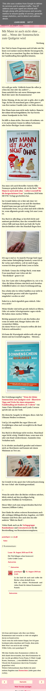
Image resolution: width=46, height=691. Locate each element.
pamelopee (18, 572)
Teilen (5, 541)
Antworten (12, 562)
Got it (30, 22)
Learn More (19, 22)
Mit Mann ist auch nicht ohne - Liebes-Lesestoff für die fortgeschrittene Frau (21, 190)
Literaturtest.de (24, 528)
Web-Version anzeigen (23, 687)
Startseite (23, 682)
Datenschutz (23, 670)
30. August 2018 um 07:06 (23, 552)
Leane (10, 552)
